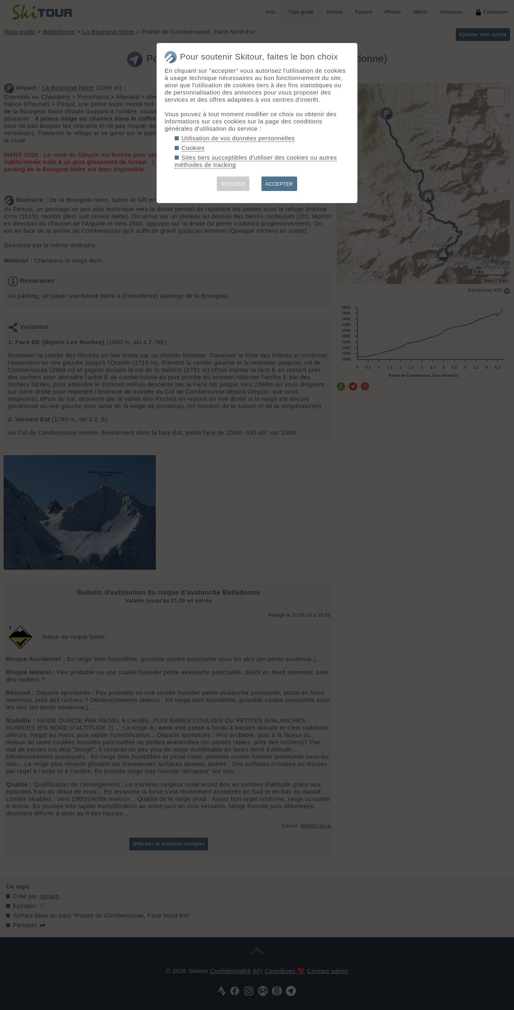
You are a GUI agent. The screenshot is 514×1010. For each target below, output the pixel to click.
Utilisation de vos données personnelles (238, 138)
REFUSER (233, 184)
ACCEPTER (279, 184)
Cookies (193, 147)
